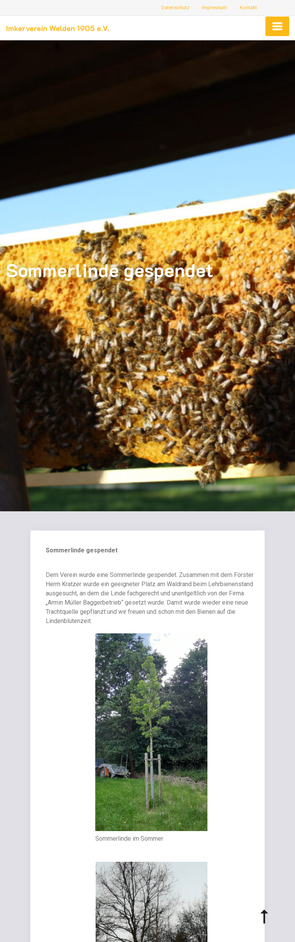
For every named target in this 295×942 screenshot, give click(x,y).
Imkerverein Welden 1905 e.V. (57, 28)
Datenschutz (175, 7)
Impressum (214, 7)
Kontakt (248, 7)
